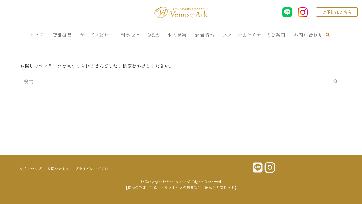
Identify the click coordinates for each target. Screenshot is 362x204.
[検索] (174, 81)
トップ (36, 34)
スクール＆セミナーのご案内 (254, 34)
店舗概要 (62, 34)
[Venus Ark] (181, 12)
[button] (328, 35)
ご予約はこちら (337, 12)
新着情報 (204, 34)
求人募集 (177, 34)
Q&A (153, 34)
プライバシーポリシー (93, 168)
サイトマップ (31, 168)
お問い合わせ (308, 34)
